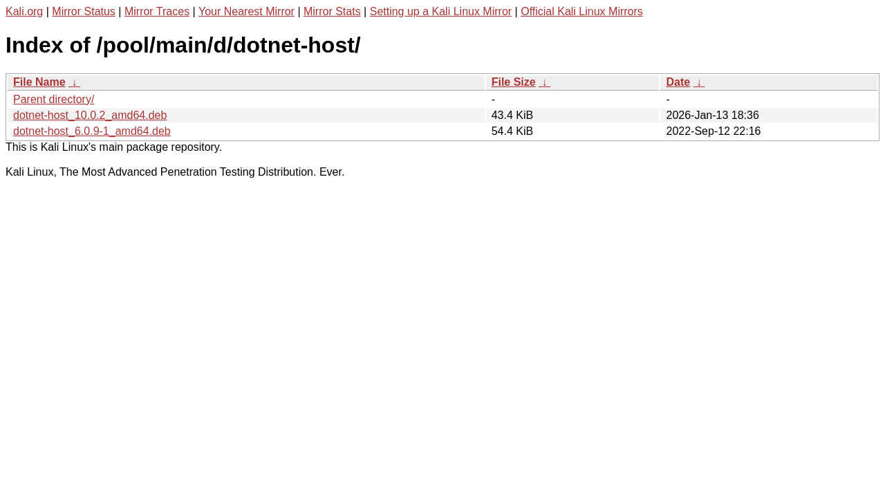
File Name (39, 82)
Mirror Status (83, 11)
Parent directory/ (53, 99)
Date (678, 82)
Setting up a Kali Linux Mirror (441, 11)
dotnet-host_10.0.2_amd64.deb (90, 115)
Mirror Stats (332, 11)
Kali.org (24, 11)
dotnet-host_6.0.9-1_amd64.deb (92, 131)
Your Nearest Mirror (246, 11)
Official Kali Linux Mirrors (582, 11)
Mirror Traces (156, 11)
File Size (514, 82)
